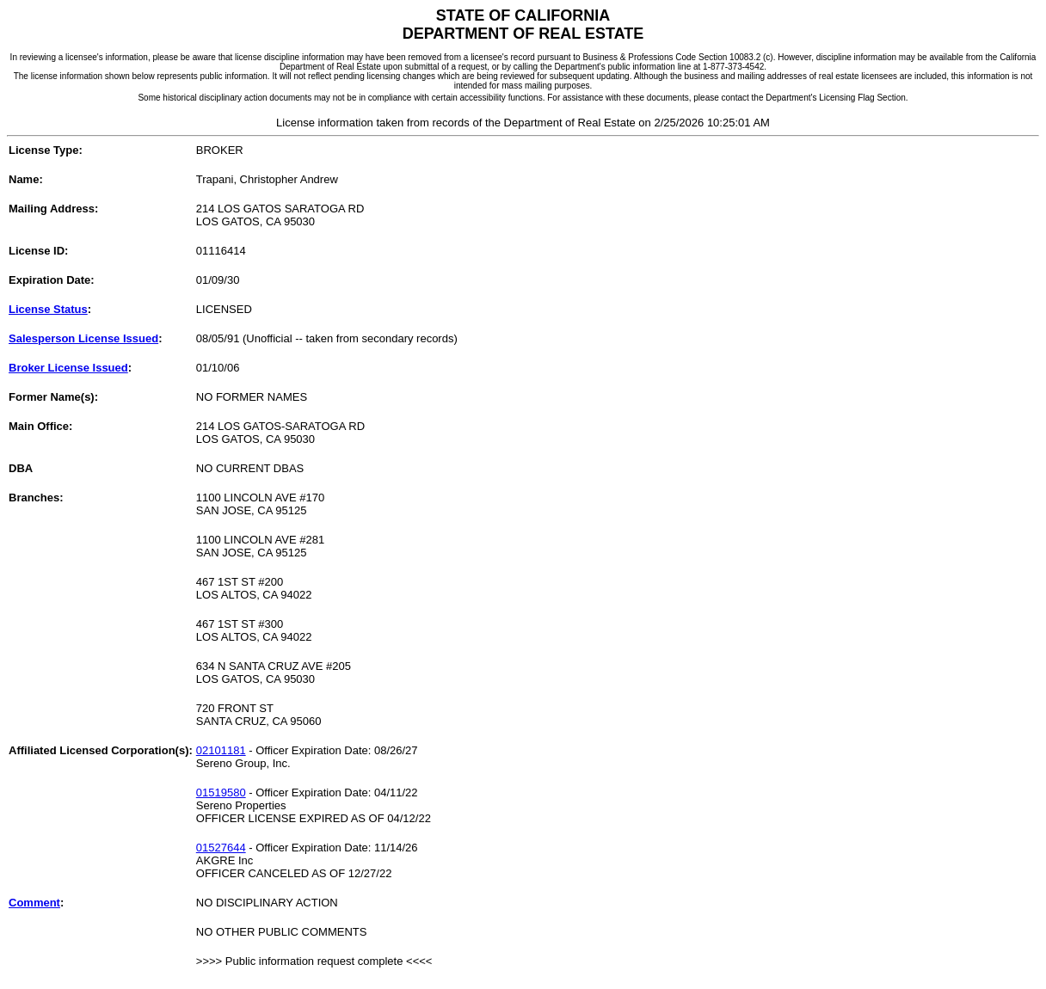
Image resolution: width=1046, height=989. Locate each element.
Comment (34, 902)
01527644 (221, 847)
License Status (48, 309)
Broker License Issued (68, 367)
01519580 (221, 792)
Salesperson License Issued (83, 338)
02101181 (221, 750)
